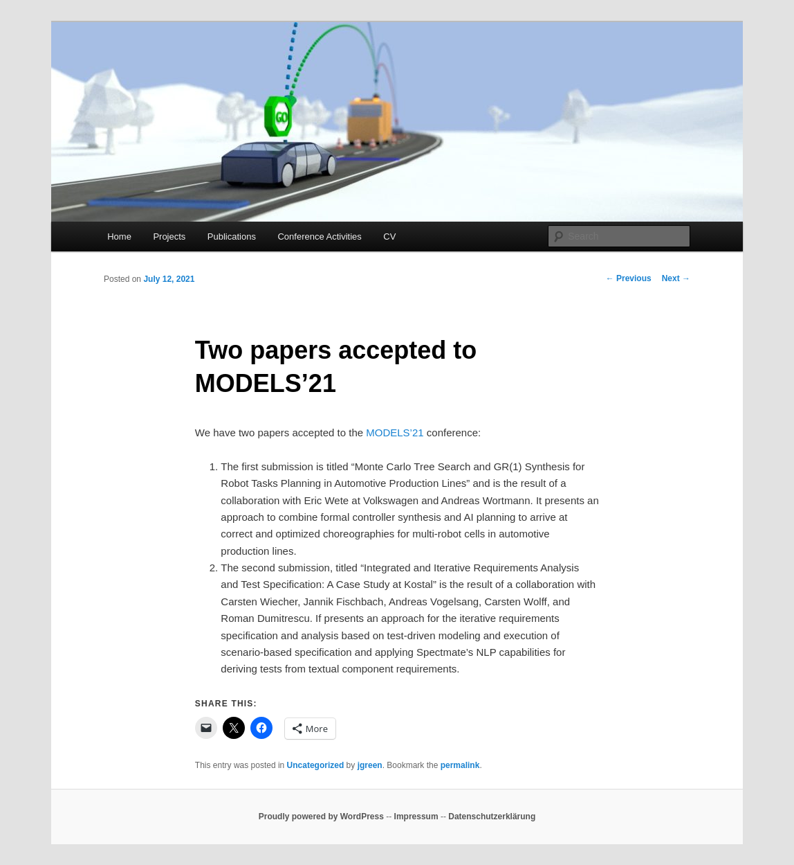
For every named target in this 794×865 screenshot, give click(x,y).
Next (676, 278)
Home (119, 236)
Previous (629, 278)
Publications (231, 236)
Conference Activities (319, 236)
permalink (460, 765)
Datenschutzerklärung (491, 816)
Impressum (416, 816)
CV (389, 236)
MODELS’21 (394, 432)
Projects (169, 236)
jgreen (370, 765)
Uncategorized (315, 765)
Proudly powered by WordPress (321, 816)
